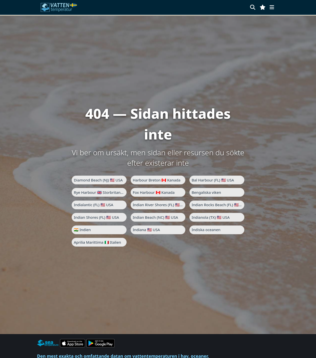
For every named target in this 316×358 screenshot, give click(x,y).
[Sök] (253, 7)
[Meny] (271, 7)
